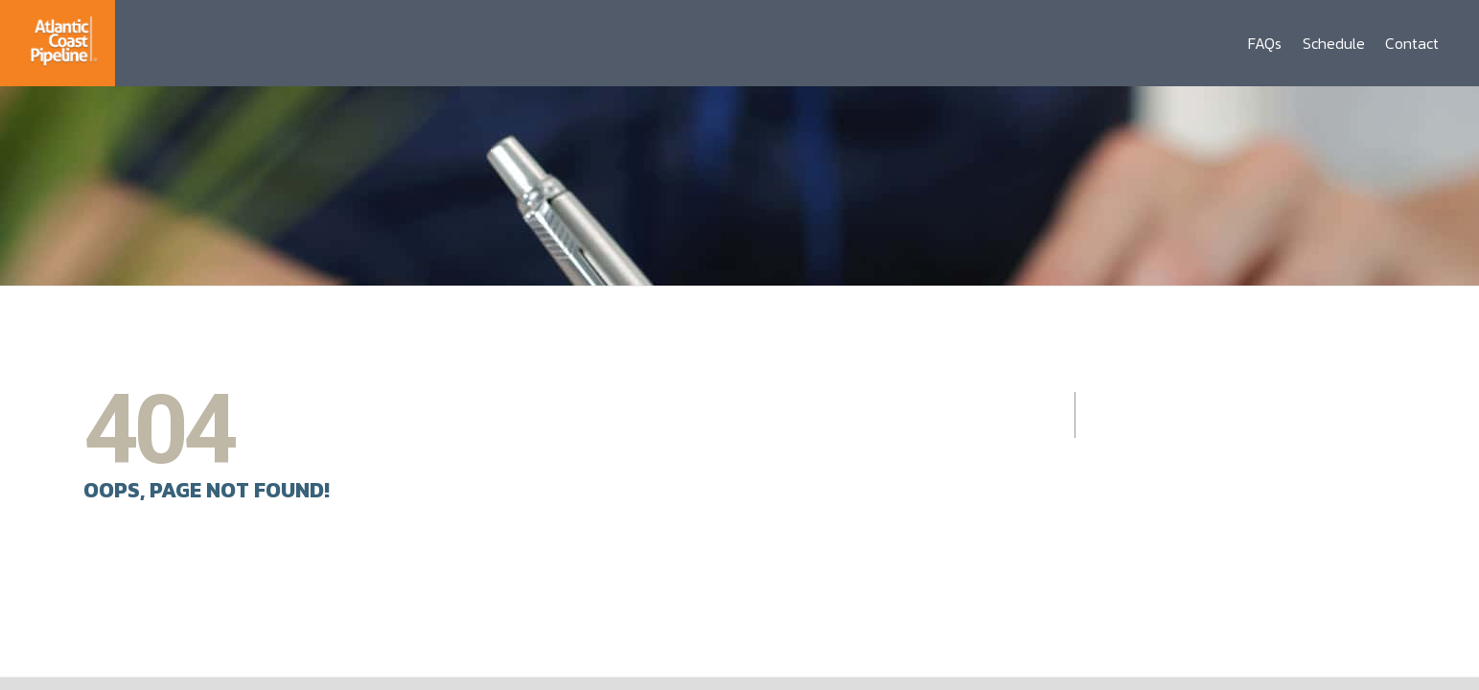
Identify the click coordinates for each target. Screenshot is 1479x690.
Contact (1412, 43)
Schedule (1334, 43)
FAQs (1265, 43)
